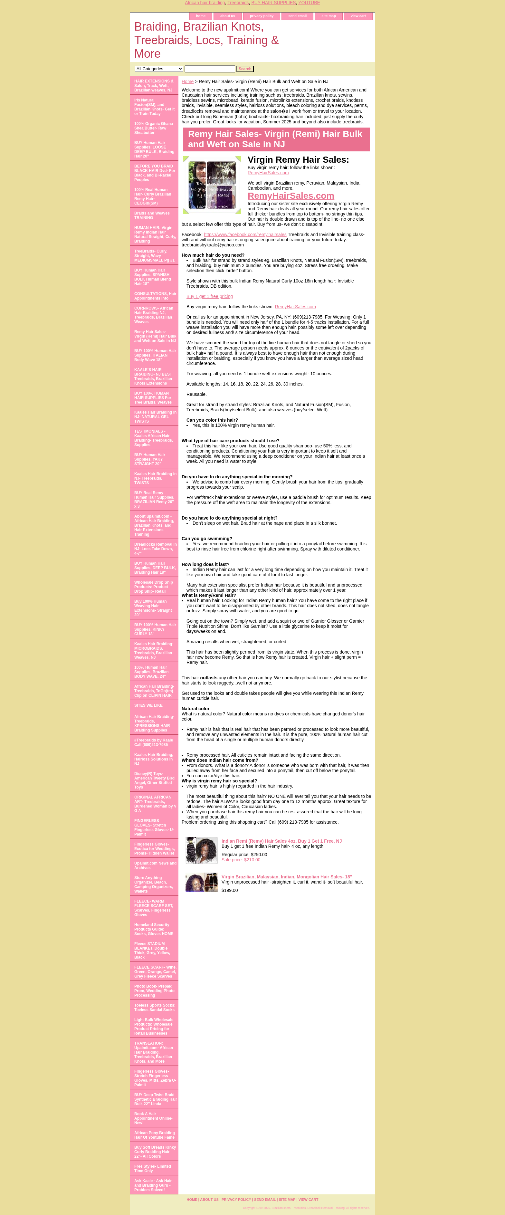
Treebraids (238, 2)
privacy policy (261, 16)
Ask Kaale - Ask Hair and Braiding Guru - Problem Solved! (153, 1185)
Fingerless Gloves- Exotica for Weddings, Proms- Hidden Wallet (154, 849)
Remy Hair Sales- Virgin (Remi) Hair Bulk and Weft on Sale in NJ (155, 336)
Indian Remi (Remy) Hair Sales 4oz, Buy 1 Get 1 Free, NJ (282, 841)
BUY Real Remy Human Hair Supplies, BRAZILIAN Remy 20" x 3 (154, 500)
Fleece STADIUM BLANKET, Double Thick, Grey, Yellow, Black (152, 951)
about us (227, 16)
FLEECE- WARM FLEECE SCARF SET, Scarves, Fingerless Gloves (153, 908)
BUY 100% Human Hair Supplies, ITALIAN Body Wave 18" (155, 355)
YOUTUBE (309, 2)
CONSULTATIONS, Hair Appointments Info (155, 296)
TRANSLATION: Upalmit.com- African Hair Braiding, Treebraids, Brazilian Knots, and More (153, 1052)
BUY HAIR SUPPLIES (273, 2)
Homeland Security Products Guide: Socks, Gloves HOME (153, 929)
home (200, 16)
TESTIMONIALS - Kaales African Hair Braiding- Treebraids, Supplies (153, 438)
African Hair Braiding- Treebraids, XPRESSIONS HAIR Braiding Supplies (154, 723)
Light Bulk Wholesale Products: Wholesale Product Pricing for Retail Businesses (153, 1027)
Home (188, 81)
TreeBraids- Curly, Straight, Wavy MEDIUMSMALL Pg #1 (154, 256)
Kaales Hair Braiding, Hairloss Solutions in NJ (153, 759)
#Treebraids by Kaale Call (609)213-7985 (153, 742)
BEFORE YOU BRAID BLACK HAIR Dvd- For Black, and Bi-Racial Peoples (154, 173)
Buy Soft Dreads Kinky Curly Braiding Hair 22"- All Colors (155, 1152)
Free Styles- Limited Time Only (152, 1168)
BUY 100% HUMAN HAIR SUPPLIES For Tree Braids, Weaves (153, 398)
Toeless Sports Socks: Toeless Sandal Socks (155, 1007)
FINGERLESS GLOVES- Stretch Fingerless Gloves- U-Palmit (154, 827)
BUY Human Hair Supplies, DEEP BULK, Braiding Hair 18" (155, 568)
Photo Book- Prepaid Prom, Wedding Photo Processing (154, 991)
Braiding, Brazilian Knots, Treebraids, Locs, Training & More (206, 40)
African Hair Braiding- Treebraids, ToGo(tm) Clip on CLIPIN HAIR (154, 691)
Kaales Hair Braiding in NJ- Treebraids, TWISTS (155, 478)
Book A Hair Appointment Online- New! (153, 1118)
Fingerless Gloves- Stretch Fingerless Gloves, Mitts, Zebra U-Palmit (155, 1078)
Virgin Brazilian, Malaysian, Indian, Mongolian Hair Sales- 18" (287, 876)
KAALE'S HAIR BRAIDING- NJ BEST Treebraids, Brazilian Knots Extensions (153, 377)
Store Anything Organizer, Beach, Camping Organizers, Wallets (153, 884)
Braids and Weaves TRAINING (152, 215)
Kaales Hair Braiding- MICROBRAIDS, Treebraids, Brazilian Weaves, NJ (153, 651)
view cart (358, 16)
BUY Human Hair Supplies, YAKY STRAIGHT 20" (149, 459)
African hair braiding (205, 2)
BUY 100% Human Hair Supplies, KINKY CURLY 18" (155, 629)
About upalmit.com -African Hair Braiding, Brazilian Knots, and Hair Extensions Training (154, 525)
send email (297, 16)
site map (328, 16)
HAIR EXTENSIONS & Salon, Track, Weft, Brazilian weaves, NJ (154, 85)
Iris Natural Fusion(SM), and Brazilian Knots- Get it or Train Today (154, 107)
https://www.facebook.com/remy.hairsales (245, 234)
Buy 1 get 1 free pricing (209, 296)
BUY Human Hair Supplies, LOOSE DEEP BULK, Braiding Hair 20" (154, 149)
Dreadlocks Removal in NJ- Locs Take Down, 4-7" (155, 549)
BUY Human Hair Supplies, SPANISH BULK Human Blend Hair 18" (152, 277)
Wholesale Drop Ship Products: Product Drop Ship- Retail (153, 587)
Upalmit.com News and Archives (155, 865)
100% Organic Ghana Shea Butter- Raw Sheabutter (153, 128)
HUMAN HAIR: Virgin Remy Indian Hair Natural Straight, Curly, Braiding (155, 234)
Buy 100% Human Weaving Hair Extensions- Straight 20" (153, 608)
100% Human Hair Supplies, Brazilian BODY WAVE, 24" (151, 672)
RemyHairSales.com (268, 172)
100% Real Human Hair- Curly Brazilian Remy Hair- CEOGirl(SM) (152, 196)
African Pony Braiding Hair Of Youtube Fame (154, 1135)
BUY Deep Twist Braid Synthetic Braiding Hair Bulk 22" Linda (155, 1099)
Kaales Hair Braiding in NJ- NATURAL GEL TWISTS (155, 417)
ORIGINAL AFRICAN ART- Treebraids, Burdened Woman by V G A (155, 804)
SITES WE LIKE (148, 705)
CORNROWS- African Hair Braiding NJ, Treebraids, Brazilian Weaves (153, 315)
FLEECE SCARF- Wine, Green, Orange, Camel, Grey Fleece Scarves (155, 972)
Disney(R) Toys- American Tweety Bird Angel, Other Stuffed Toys (154, 780)
